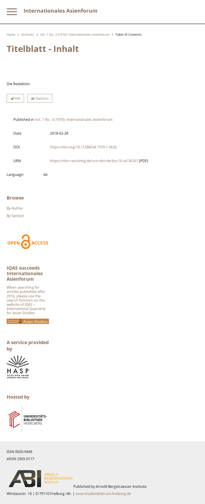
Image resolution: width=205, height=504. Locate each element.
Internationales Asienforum (61, 10)
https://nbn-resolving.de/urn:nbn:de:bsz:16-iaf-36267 (94, 160)
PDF (15, 98)
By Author (15, 208)
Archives (27, 34)
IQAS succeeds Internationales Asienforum (25, 273)
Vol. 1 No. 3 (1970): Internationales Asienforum (74, 34)
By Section (15, 215)
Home (11, 34)
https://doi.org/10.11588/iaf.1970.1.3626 (83, 147)
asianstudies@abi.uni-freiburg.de (103, 493)
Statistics (40, 98)
